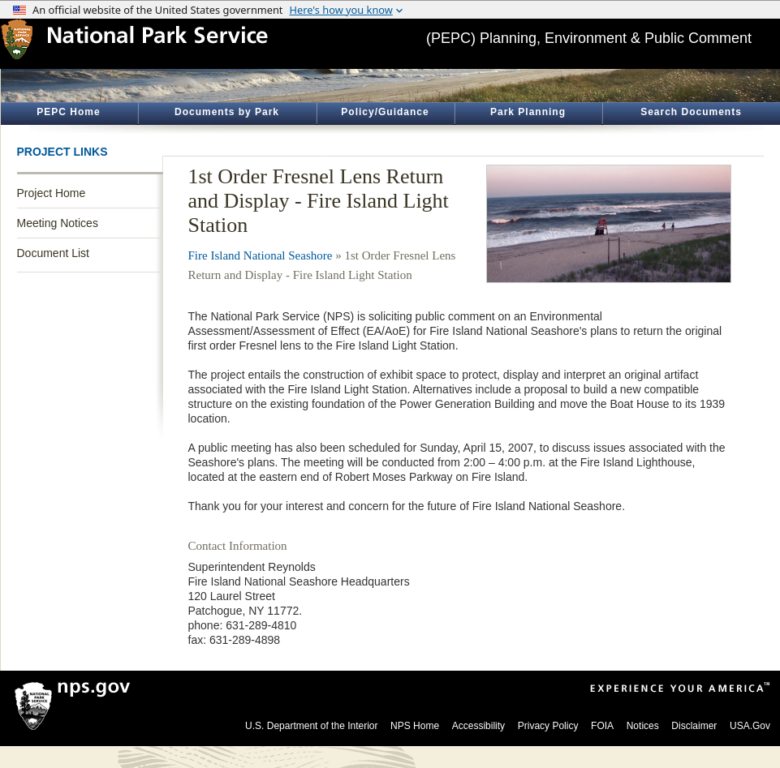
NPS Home (414, 726)
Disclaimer (694, 726)
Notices (643, 726)
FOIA (602, 726)
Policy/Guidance (385, 112)
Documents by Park (227, 112)
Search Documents (691, 112)
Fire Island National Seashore (260, 255)
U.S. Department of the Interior (311, 726)
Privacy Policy (548, 726)
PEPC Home (68, 112)
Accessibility (478, 726)
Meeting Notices (57, 223)
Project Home (51, 193)
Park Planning (528, 112)
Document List (53, 253)
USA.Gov (750, 726)
